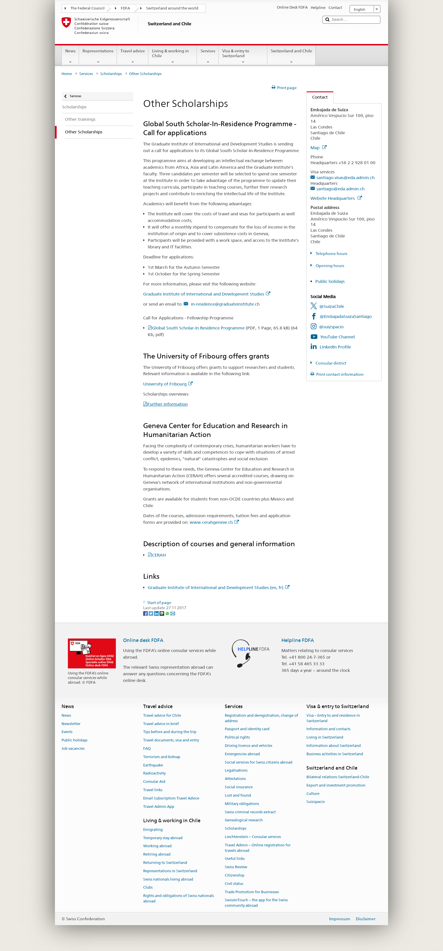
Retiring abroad (156, 854)
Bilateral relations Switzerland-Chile (337, 777)
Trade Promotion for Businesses (252, 892)
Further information (167, 404)
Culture (312, 793)
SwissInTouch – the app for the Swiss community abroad (256, 903)
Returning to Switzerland (165, 862)
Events (67, 732)
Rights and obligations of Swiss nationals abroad (178, 899)
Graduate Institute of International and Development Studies (206, 294)
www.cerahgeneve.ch (214, 522)
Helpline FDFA (297, 640)
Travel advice (132, 56)
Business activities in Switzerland (334, 754)
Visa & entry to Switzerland (243, 56)
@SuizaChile (331, 306)
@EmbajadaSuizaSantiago (346, 316)
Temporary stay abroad (163, 838)
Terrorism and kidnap (161, 757)
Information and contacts (328, 729)
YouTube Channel (337, 337)
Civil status (234, 883)
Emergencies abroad (242, 754)
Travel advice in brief (161, 724)
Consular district (330, 363)
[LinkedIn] (157, 613)
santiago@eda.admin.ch (341, 188)
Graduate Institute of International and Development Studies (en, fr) (218, 587)
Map (318, 147)
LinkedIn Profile (335, 347)
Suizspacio (315, 802)
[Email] (172, 613)
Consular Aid (154, 782)
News (70, 56)
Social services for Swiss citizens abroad (258, 762)
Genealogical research (244, 820)
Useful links (235, 859)
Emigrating (153, 829)
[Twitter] (151, 613)
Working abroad (157, 846)
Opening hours (329, 265)
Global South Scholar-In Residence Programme (221, 328)
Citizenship (234, 875)
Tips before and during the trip (169, 732)
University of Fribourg (168, 384)
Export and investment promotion (335, 785)
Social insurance (239, 787)
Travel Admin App (158, 806)
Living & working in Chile (173, 56)
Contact (317, 97)
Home (67, 74)
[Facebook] (146, 613)
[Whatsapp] (167, 613)
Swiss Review (236, 867)
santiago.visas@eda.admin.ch (346, 177)
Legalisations (236, 770)
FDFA (125, 8)
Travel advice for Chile (162, 715)
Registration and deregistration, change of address (261, 718)
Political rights (237, 737)
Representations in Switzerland (170, 871)
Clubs (148, 887)
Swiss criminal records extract (250, 812)
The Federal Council (87, 8)
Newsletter (71, 724)
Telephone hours (331, 253)
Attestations (235, 779)
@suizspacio (331, 326)
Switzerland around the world (172, 8)
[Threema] (162, 613)
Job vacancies (73, 748)
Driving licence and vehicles (248, 745)
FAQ (147, 748)
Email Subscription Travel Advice (171, 798)
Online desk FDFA (143, 640)
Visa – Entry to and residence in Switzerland (333, 718)
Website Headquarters (336, 198)
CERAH (159, 555)
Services (207, 56)
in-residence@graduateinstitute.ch (225, 304)
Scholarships (111, 74)
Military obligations (242, 804)
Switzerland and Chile (291, 56)
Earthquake (153, 765)
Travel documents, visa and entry (171, 740)
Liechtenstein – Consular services (253, 837)
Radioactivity (154, 773)
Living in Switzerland (324, 737)
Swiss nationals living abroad (168, 879)
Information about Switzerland (333, 745)
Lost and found (238, 795)
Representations (98, 56)
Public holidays (330, 281)
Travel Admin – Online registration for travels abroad (258, 848)
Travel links (152, 790)
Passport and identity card (247, 729)
